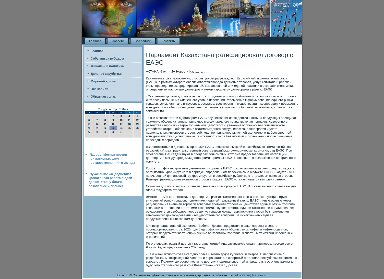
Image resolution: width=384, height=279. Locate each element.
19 (137, 124)
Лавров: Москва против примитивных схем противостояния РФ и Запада (112, 159)
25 (129, 128)
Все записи (143, 41)
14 (97, 124)
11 (129, 120)
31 (121, 132)
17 (121, 124)
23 (113, 128)
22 (105, 128)
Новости (118, 41)
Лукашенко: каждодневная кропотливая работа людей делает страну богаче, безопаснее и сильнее (110, 180)
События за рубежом (107, 58)
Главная (95, 41)
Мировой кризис (104, 81)
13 (89, 124)
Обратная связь (103, 96)
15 (105, 124)
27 (89, 132)
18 (129, 124)
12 (137, 120)
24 (121, 128)
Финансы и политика (107, 66)
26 (137, 128)
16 (113, 124)
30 (113, 132)
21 (97, 128)
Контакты (168, 41)
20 (89, 128)
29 (105, 132)
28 (97, 132)
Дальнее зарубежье (106, 74)
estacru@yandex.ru (253, 275)
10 (121, 120)
